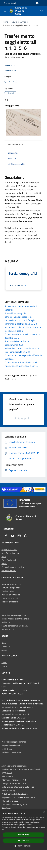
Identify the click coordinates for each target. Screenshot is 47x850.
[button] (23, 846)
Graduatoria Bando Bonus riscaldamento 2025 (17, 343)
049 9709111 (23, 717)
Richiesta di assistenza (11, 752)
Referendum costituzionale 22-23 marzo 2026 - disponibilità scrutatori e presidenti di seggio (23, 327)
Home (5, 21)
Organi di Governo (9, 549)
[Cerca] (41, 11)
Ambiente (6, 622)
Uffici (4, 556)
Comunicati (6, 646)
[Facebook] (6, 536)
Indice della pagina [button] (16, 144)
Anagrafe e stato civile (11, 584)
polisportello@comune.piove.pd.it (16, 714)
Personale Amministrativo (13, 567)
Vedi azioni (11, 70)
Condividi (10, 65)
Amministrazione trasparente (14, 765)
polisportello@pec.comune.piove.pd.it (17, 707)
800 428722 (31, 728)
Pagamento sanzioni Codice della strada (18, 797)
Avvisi (23, 21)
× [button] (44, 812)
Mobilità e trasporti (10, 601)
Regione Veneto (10, 3)
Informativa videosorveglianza (14, 804)
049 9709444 (18, 724)
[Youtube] (12, 536)
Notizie (5, 642)
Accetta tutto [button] (23, 835)
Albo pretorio (7, 776)
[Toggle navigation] (5, 10)
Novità (14, 21)
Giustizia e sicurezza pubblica (14, 615)
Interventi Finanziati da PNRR (14, 779)
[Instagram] (19, 536)
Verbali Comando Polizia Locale (15, 793)
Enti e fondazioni (9, 560)
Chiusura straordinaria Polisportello (21, 362)
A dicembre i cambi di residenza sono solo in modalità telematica (22, 350)
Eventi (4, 662)
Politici (4, 563)
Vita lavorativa (8, 591)
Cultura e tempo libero (11, 587)
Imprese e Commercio (11, 594)
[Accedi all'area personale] (37, 3)
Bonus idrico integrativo (16, 313)
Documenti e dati (9, 570)
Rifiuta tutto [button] (23, 840)
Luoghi (4, 666)
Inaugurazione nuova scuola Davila (21, 366)
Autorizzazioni (8, 629)
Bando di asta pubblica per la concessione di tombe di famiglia (20, 318)
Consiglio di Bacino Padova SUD (15, 783)
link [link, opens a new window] (3, 829)
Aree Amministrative (10, 553)
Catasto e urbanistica (11, 598)
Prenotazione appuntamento (14, 741)
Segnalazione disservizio (12, 745)
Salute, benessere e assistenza (15, 625)
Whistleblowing (8, 790)
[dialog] (23, 829)
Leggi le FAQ (7, 748)
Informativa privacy (10, 800)
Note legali (6, 807)
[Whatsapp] (25, 536)
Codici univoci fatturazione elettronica (18, 786)
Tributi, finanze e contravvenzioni (16, 618)
